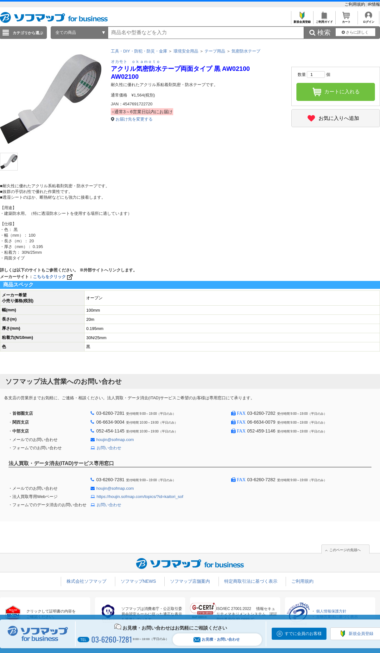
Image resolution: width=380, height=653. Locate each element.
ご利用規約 (355, 4)
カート (346, 20)
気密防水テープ (245, 51)
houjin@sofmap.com (115, 439)
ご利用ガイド (324, 20)
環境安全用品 (186, 51)
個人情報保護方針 (331, 611)
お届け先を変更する (134, 119)
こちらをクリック (53, 276)
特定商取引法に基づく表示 (250, 581)
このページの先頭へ (345, 550)
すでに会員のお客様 (303, 633)
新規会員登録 (302, 20)
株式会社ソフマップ (86, 581)
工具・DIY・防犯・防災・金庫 (139, 51)
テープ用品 (215, 51)
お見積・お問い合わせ (216, 639)
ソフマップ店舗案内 (190, 581)
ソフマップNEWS (138, 581)
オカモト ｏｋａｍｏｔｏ (135, 61)
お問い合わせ (109, 447)
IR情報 (374, 4)
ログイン (368, 20)
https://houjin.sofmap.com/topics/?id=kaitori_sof (140, 496)
